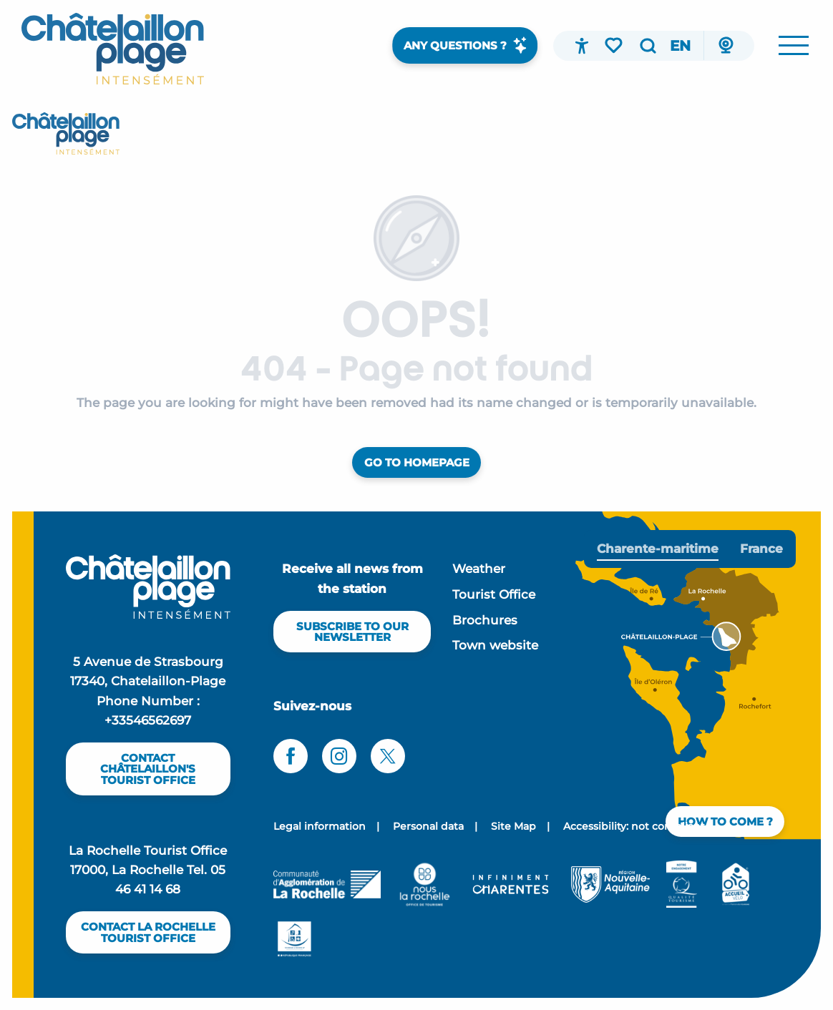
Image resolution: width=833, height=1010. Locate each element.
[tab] (657, 549)
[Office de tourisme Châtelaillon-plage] (66, 133)
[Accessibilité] (582, 46)
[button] (648, 46)
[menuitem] (112, 48)
